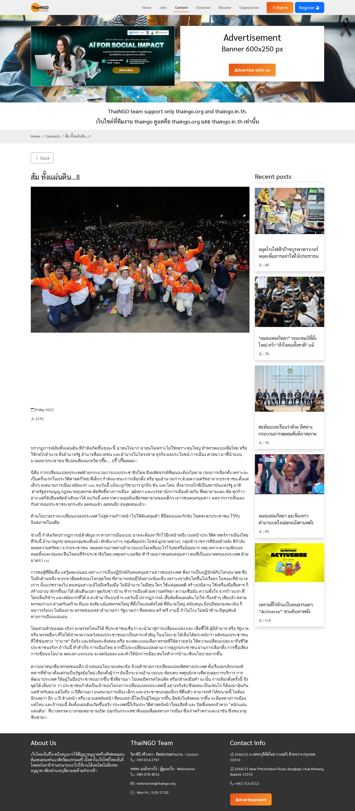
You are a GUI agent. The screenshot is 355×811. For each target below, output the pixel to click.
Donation (203, 7)
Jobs (163, 7)
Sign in (280, 7)
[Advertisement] (140, 370)
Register (309, 7)
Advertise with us (252, 70)
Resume (224, 7)
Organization (249, 7)
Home (146, 7)
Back (42, 158)
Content (181, 7)
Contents (53, 136)
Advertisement (250, 799)
